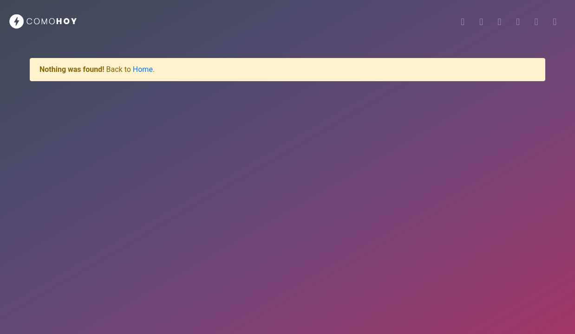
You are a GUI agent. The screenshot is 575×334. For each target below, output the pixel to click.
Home (143, 69)
